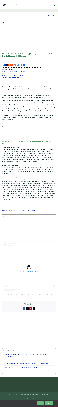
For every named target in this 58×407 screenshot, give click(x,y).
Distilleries (12, 210)
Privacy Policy (45, 394)
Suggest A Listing (29, 394)
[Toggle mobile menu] (55, 5)
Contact (37, 394)
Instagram (14, 75)
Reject (48, 403)
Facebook (23, 75)
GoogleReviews (15, 77)
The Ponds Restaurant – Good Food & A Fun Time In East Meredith (26, 363)
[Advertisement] (29, 35)
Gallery (5, 77)
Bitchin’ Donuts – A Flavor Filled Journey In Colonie (21, 367)
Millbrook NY (31, 210)
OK (40, 403)
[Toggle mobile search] (52, 5)
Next (53, 15)
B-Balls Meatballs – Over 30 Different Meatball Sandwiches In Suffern (27, 360)
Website (5, 75)
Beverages (5, 210)
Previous (47, 15)
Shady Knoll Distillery (12, 294)
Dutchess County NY (21, 210)
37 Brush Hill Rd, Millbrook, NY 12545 (14, 71)
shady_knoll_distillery (27, 294)
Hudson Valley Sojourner (16, 394)
